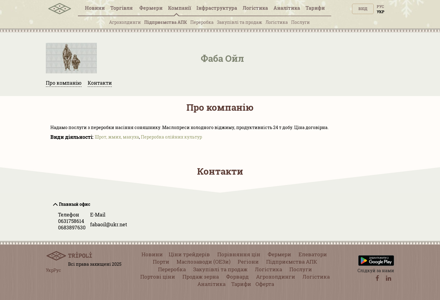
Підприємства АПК (165, 22)
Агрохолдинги (125, 22)
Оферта (264, 283)
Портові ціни (157, 276)
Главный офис (74, 204)
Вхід (362, 8)
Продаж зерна (200, 276)
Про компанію (64, 83)
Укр (380, 11)
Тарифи (315, 8)
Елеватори (313, 254)
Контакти (100, 83)
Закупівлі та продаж (239, 22)
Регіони (248, 261)
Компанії (179, 8)
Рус (380, 6)
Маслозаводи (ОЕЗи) (203, 261)
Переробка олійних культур (171, 137)
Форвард (237, 276)
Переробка (202, 22)
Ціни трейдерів (189, 254)
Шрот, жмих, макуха (117, 137)
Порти (161, 261)
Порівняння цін (238, 254)
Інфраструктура (216, 8)
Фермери (151, 8)
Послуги (300, 22)
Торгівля (122, 8)
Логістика (255, 8)
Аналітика (286, 8)
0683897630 (72, 227)
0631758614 (71, 221)
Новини (95, 8)
